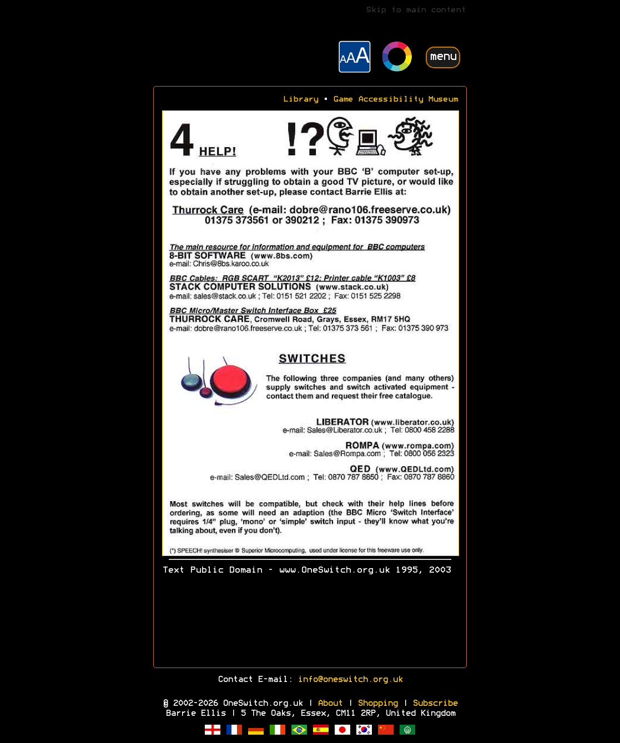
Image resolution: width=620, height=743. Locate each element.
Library (300, 99)
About (329, 703)
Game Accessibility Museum (395, 99)
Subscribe (434, 703)
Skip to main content (416, 10)
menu (443, 57)
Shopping (377, 703)
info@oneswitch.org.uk (350, 680)
